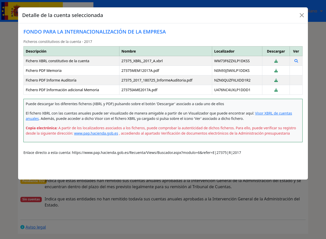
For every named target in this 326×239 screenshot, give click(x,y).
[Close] (302, 15)
